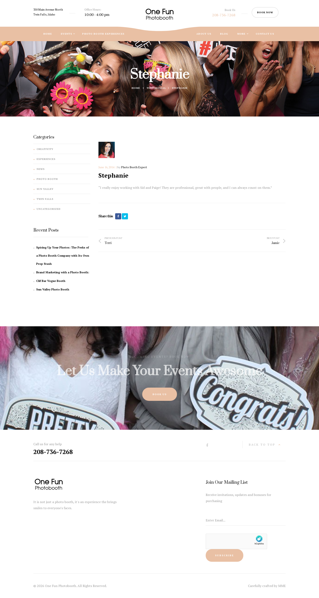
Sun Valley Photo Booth (52, 289)
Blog (224, 33)
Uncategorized (49, 208)
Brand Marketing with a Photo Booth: (62, 272)
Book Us (160, 394)
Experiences (46, 158)
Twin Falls (45, 198)
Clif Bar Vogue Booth (50, 281)
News (41, 168)
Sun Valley (45, 188)
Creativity (45, 149)
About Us (203, 33)
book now (265, 12)
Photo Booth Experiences (103, 33)
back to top (262, 444)
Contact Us (265, 33)
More (242, 33)
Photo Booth (47, 178)
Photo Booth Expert (134, 167)
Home (47, 33)
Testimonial (156, 88)
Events (67, 33)
